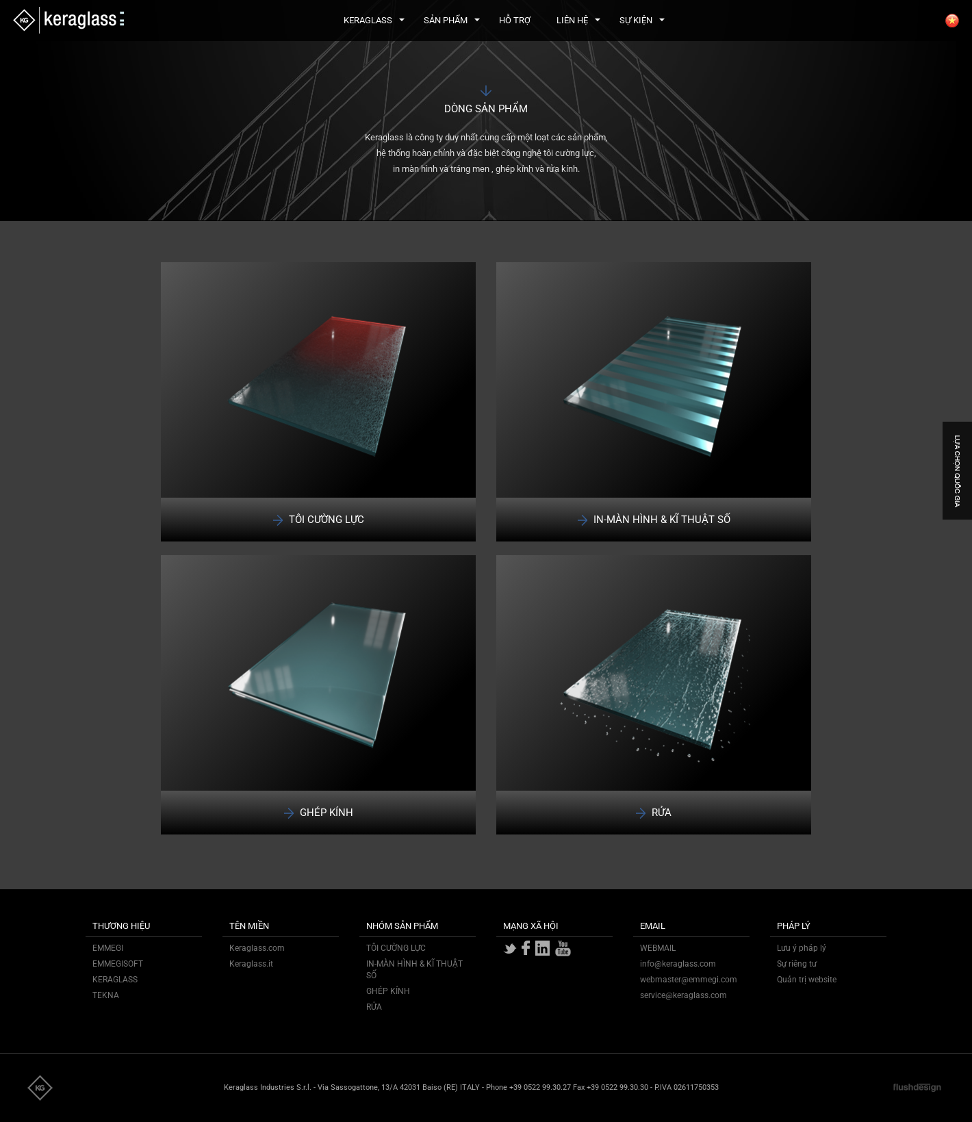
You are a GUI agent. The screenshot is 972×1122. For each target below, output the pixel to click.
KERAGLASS (374, 20)
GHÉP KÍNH (388, 991)
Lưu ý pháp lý (801, 948)
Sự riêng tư (797, 964)
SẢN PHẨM (452, 20)
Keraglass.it (251, 964)
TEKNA (105, 995)
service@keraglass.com (683, 995)
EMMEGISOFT (117, 964)
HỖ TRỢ (514, 20)
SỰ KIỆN (642, 20)
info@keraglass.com (678, 964)
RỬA (374, 1007)
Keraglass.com (257, 948)
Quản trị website (806, 979)
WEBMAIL (658, 948)
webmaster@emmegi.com (688, 979)
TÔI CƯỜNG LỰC (396, 948)
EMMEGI (107, 948)
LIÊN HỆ (578, 20)
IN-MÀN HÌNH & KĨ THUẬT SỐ (414, 969)
